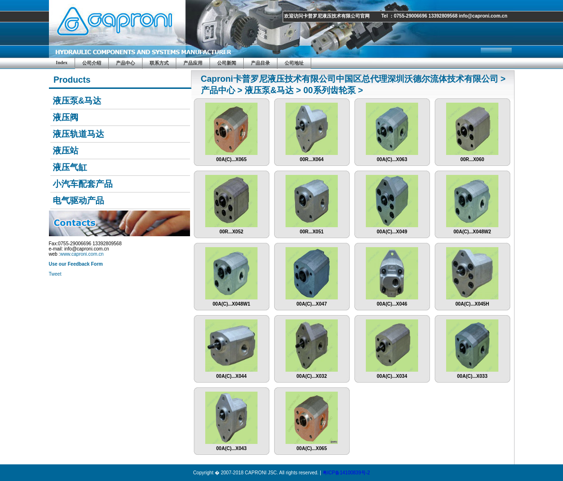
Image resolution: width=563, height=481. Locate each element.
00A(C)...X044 (231, 374)
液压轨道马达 (78, 134)
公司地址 (294, 63)
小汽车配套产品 (83, 184)
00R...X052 (231, 229)
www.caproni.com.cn (82, 254)
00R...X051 (312, 229)
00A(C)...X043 (231, 446)
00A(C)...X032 (312, 374)
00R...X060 (472, 157)
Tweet (55, 274)
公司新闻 (226, 63)
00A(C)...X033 (472, 374)
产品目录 (260, 63)
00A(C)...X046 (392, 302)
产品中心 (125, 63)
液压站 (65, 150)
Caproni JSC (118, 28)
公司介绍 (91, 63)
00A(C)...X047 (312, 302)
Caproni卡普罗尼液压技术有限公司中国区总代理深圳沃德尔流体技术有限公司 (349, 79)
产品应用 (192, 63)
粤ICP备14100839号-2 (346, 472)
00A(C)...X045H (472, 302)
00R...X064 (312, 157)
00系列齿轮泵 (330, 90)
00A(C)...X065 (231, 157)
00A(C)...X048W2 (472, 229)
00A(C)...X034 (392, 374)
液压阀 (65, 117)
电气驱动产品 (78, 200)
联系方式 (159, 63)
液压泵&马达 (77, 101)
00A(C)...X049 (392, 229)
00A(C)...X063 (392, 157)
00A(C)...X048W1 (231, 302)
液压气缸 (70, 167)
